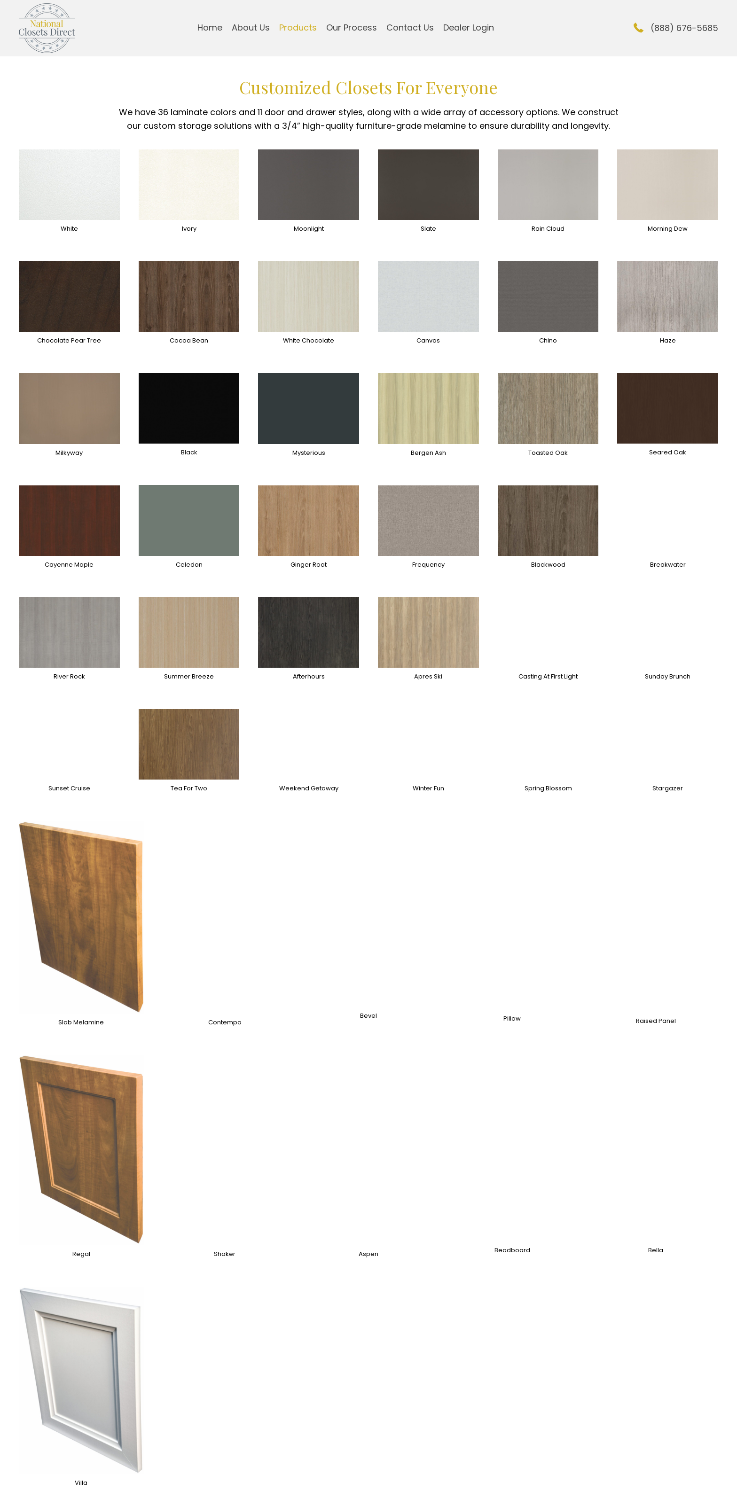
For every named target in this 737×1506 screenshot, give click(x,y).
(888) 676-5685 (684, 28)
